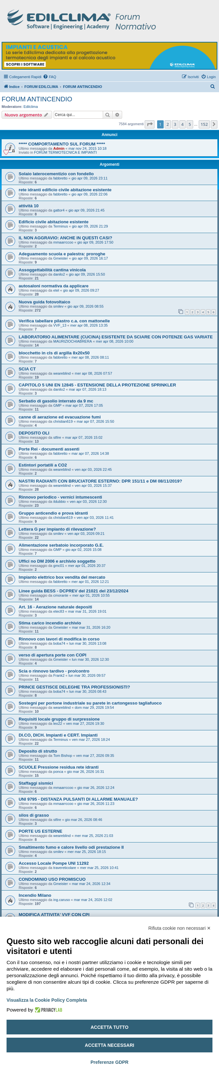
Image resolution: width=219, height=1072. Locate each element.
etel (56, 290)
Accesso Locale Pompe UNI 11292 (54, 863)
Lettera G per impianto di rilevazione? (57, 529)
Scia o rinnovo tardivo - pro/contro (54, 671)
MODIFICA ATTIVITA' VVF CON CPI (54, 914)
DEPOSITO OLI (34, 433)
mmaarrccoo (63, 242)
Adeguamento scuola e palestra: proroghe (62, 253)
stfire (57, 437)
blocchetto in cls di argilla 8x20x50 (54, 352)
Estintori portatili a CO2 (43, 465)
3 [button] (175, 124)
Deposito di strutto (38, 751)
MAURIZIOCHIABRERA (72, 341)
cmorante (60, 595)
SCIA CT (27, 368)
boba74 (59, 643)
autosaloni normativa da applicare (53, 285)
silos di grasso (34, 815)
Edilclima (31, 107)
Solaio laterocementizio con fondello (56, 173)
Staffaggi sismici (36, 783)
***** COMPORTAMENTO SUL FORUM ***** (62, 144)
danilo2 (59, 274)
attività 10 (29, 205)
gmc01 (58, 566)
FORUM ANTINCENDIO (37, 99)
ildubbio (59, 501)
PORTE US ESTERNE (40, 831)
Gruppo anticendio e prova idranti (53, 513)
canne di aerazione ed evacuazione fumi (60, 417)
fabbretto (60, 178)
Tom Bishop (62, 755)
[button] (150, 124)
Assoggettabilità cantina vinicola (52, 269)
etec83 (58, 611)
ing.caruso (61, 900)
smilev (58, 306)
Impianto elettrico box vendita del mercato (62, 577)
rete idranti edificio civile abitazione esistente (65, 189)
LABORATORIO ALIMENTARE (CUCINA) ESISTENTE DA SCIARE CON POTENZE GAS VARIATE (116, 336)
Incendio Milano (35, 895)
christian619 (63, 421)
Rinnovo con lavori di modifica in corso (59, 639)
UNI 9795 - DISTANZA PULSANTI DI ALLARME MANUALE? (78, 799)
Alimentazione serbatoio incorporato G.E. (61, 545)
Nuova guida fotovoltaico (44, 301)
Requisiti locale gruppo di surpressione (59, 719)
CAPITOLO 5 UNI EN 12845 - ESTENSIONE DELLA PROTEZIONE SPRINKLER (97, 385)
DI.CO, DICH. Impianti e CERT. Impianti (58, 735)
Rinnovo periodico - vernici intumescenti (60, 497)
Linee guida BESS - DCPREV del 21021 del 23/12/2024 (73, 590)
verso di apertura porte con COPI (52, 655)
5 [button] (190, 124)
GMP (57, 405)
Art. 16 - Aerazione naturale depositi (55, 606)
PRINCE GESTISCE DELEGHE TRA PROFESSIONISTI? (74, 687)
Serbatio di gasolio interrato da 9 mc (56, 401)
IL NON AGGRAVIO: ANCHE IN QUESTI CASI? (65, 237)
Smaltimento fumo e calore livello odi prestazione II (71, 847)
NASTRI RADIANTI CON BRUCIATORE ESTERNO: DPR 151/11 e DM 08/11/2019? (100, 481)
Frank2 (58, 675)
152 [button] (204, 124)
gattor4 (58, 210)
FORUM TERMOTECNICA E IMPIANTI (65, 152)
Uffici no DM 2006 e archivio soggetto (57, 561)
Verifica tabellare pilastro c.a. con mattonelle (64, 320)
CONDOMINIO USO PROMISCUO (52, 879)
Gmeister (60, 258)
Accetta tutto (110, 1027)
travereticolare (64, 868)
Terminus (60, 226)
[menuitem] (49, 77)
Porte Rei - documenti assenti (49, 449)
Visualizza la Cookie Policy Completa (47, 1000)
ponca (58, 772)
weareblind (62, 373)
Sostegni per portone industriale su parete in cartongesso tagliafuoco (90, 703)
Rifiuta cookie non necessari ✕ (179, 928)
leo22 (57, 723)
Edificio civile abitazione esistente (53, 221)
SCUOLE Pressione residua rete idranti (59, 767)
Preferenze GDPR (110, 1062)
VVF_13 (59, 325)
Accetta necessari (109, 1045)
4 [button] (182, 124)
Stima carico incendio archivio (50, 623)
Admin (58, 148)
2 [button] (168, 124)
